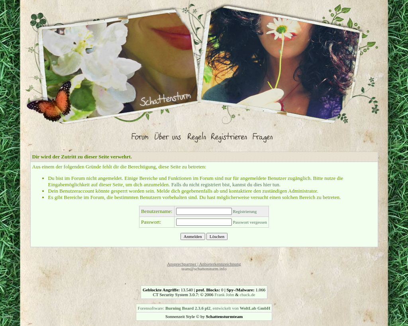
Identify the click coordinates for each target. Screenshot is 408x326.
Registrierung (245, 211)
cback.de (247, 294)
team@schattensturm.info (203, 268)
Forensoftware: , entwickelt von (204, 308)
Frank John (224, 294)
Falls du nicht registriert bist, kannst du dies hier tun (225, 184)
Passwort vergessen (250, 222)
